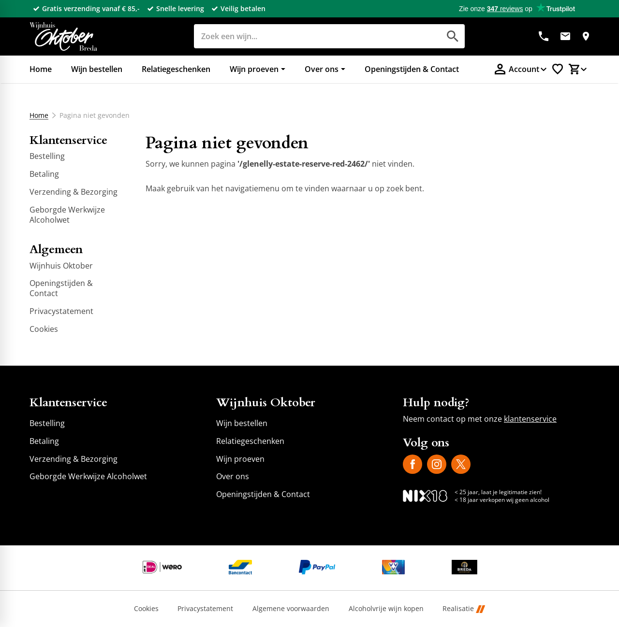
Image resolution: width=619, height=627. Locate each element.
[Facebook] (412, 464)
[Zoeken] (306, 36)
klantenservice (530, 418)
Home (38, 115)
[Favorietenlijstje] (557, 69)
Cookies (146, 609)
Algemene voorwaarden (290, 609)
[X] (461, 464)
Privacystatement (205, 609)
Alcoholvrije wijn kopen (386, 609)
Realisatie (463, 609)
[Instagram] (436, 464)
